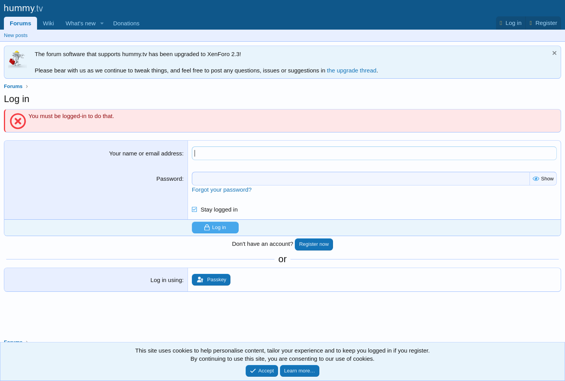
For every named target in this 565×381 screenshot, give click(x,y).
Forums (20, 23)
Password (169, 178)
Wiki (48, 23)
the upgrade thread (352, 70)
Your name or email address (145, 153)
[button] (101, 23)
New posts (16, 35)
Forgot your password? (222, 189)
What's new (81, 23)
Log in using (166, 280)
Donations (126, 23)
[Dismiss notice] (553, 54)
